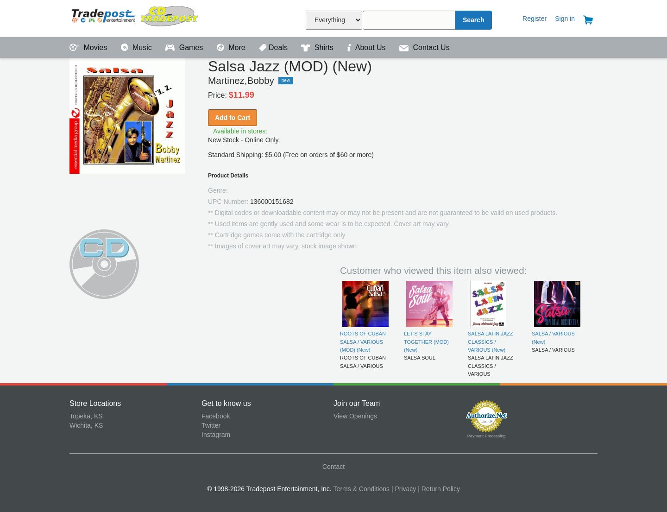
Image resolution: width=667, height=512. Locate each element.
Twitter (210, 425)
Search (474, 20)
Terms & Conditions (362, 489)
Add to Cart (232, 117)
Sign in (565, 18)
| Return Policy (439, 489)
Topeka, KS (86, 416)
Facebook (215, 416)
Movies (89, 47)
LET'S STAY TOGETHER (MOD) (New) (426, 342)
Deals (274, 47)
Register (534, 18)
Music (137, 47)
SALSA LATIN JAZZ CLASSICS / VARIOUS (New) (490, 342)
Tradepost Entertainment (135, 17)
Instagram (215, 434)
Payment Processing (486, 436)
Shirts (318, 47)
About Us (367, 47)
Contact (333, 466)
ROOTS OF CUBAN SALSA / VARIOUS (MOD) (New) (363, 342)
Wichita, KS (86, 425)
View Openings (355, 416)
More (232, 47)
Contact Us (424, 47)
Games (185, 47)
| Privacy (403, 489)
